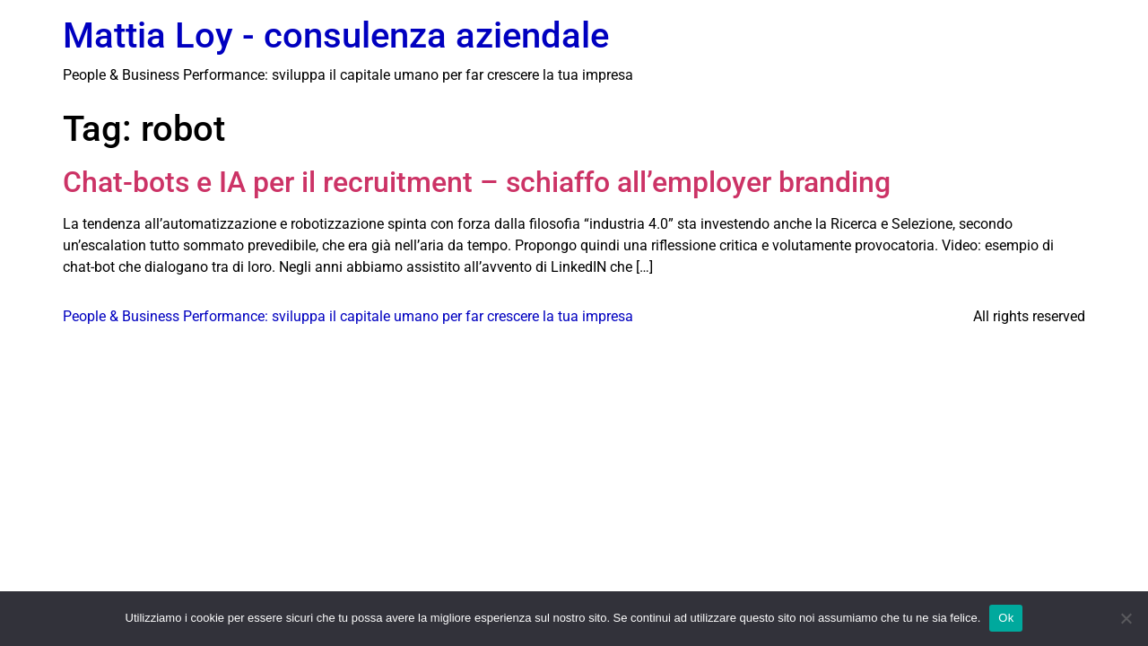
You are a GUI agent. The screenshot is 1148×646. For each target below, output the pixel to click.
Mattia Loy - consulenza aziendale (336, 35)
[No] (1126, 618)
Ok (1005, 617)
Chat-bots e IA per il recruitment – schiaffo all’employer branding (477, 182)
